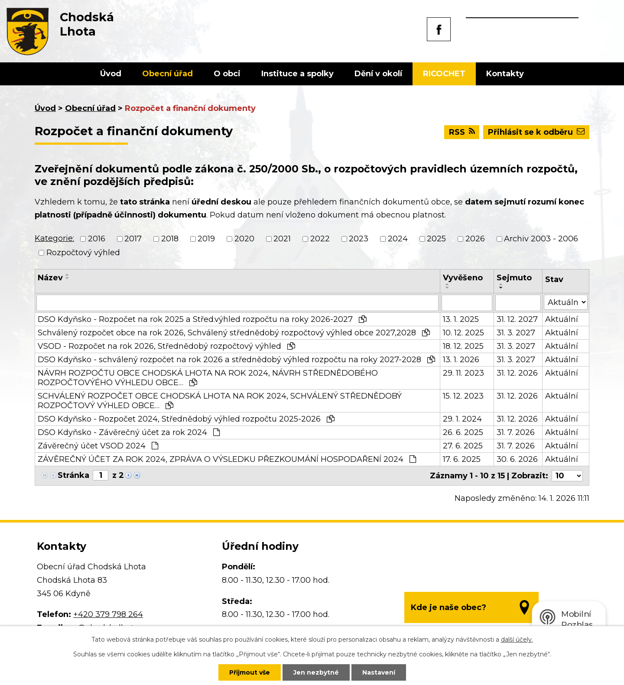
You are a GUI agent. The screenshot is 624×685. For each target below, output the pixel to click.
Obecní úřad (167, 73)
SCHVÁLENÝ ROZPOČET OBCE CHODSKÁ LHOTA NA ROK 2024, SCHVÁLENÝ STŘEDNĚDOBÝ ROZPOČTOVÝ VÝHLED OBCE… (220, 400)
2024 (398, 238)
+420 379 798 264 (108, 614)
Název (50, 277)
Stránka (73, 475)
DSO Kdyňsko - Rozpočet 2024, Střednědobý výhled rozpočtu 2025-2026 (186, 419)
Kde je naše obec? (448, 607)
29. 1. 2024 (462, 419)
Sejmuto (514, 277)
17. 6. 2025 (462, 459)
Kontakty (505, 73)
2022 (320, 238)
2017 (133, 238)
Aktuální (561, 319)
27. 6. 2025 (463, 446)
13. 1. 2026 (461, 359)
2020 (244, 238)
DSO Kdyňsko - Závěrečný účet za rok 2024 (129, 432)
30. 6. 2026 (517, 459)
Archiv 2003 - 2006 (541, 238)
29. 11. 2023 (463, 373)
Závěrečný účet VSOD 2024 (98, 446)
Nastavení (378, 672)
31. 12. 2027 (517, 319)
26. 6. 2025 (463, 432)
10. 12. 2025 (463, 333)
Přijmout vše (249, 672)
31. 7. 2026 (516, 432)
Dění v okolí (378, 73)
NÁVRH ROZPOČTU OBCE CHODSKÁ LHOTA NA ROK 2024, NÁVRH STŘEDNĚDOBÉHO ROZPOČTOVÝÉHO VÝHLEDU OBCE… (208, 377)
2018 (170, 238)
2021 (282, 238)
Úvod (110, 73)
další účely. (517, 639)
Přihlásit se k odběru (536, 132)
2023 (358, 238)
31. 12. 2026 (517, 373)
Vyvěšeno (463, 277)
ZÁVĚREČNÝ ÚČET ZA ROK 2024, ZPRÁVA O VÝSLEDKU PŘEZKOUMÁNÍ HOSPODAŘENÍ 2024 (227, 459)
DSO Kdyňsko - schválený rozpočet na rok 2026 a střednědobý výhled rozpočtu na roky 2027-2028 (236, 359)
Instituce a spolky (297, 73)
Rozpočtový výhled (83, 252)
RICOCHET (444, 73)
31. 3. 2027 (516, 333)
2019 (206, 238)
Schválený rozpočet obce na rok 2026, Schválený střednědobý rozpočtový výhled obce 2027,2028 (234, 333)
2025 (436, 238)
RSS (462, 132)
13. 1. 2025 (461, 319)
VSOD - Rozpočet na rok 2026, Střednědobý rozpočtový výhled (166, 346)
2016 (96, 238)
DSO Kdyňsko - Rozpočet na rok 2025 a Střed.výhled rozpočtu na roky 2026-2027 (202, 319)
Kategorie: (54, 238)
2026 (475, 238)
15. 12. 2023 (463, 396)
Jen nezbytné (316, 672)
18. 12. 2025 (463, 346)
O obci (227, 73)
